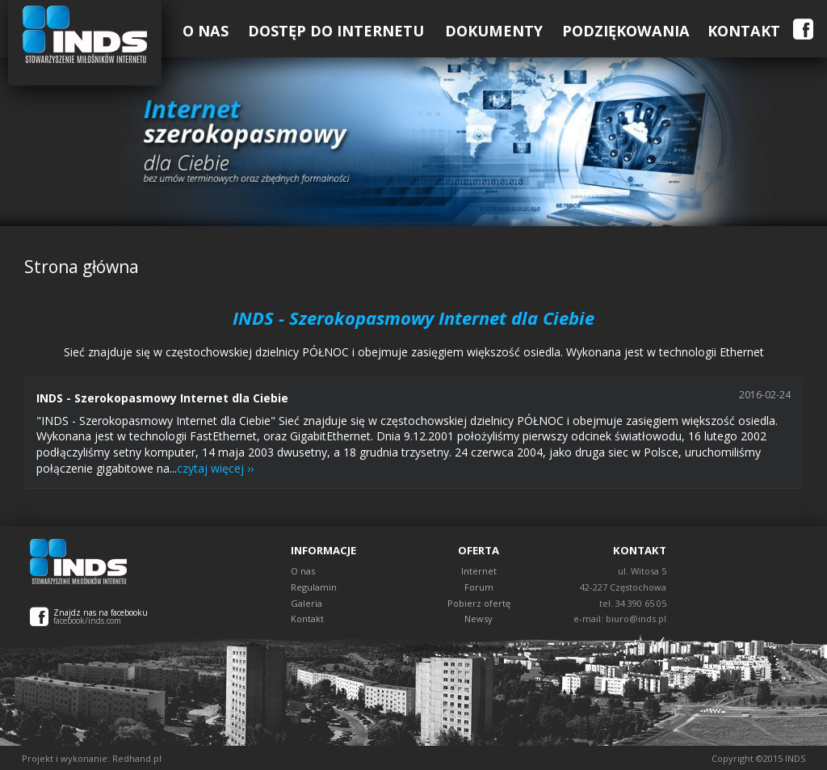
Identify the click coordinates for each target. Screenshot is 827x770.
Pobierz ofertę (478, 603)
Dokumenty (494, 30)
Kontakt (743, 30)
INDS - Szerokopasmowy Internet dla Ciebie (162, 398)
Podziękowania (626, 30)
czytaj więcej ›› (215, 468)
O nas (303, 571)
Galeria (306, 603)
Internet (479, 571)
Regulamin (314, 587)
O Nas (206, 30)
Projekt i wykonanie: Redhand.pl (92, 758)
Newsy (478, 618)
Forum (478, 587)
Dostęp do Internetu (336, 30)
